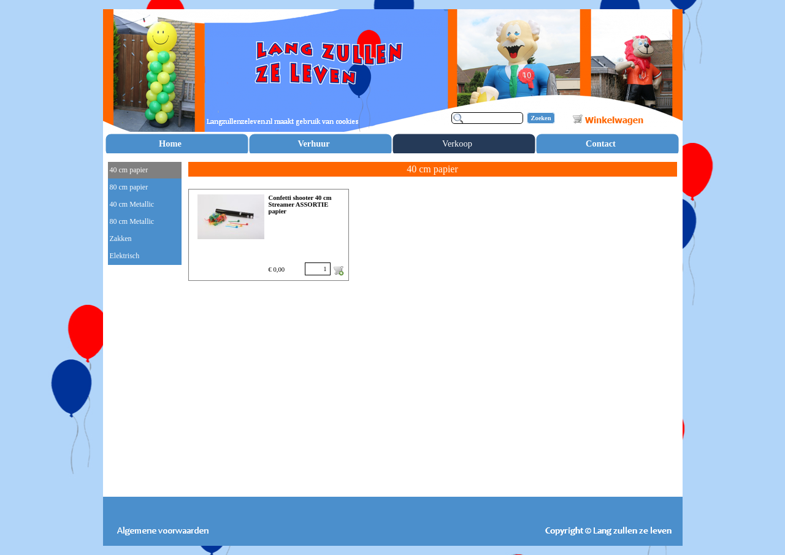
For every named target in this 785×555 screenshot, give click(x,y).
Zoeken (541, 118)
